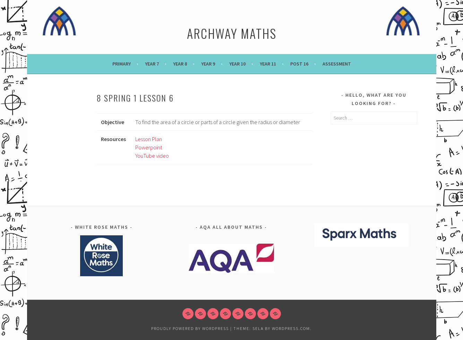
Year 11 (268, 64)
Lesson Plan (148, 139)
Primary (121, 64)
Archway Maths (231, 33)
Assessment (337, 64)
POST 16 (299, 64)
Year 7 (152, 64)
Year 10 (237, 64)
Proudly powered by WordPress (190, 328)
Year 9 (208, 64)
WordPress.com (291, 328)
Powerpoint (148, 147)
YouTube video (152, 155)
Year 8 (180, 64)
